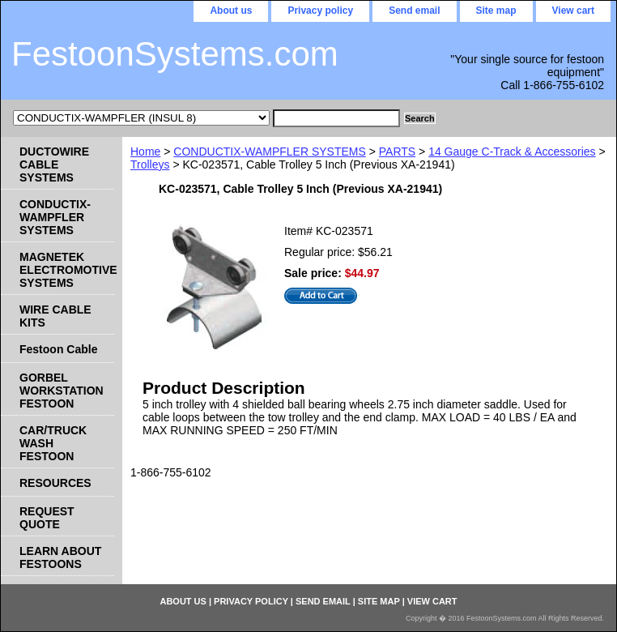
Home (145, 151)
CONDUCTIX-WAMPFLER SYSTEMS (269, 151)
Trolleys (150, 164)
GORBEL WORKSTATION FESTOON (61, 390)
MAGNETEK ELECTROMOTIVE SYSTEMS (66, 269)
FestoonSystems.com (174, 54)
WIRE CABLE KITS (55, 316)
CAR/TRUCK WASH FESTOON (53, 443)
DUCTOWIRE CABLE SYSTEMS (54, 164)
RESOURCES (55, 482)
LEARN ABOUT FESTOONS (60, 557)
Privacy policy (320, 10)
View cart (573, 10)
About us (231, 10)
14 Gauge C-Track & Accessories (511, 151)
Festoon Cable (58, 349)
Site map (496, 10)
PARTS (397, 151)
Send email (414, 10)
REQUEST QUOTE (46, 518)
